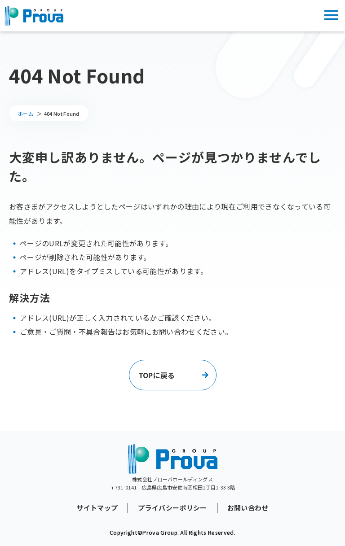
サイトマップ (97, 508)
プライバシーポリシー (172, 508)
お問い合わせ (248, 508)
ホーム (25, 114)
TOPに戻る (156, 375)
